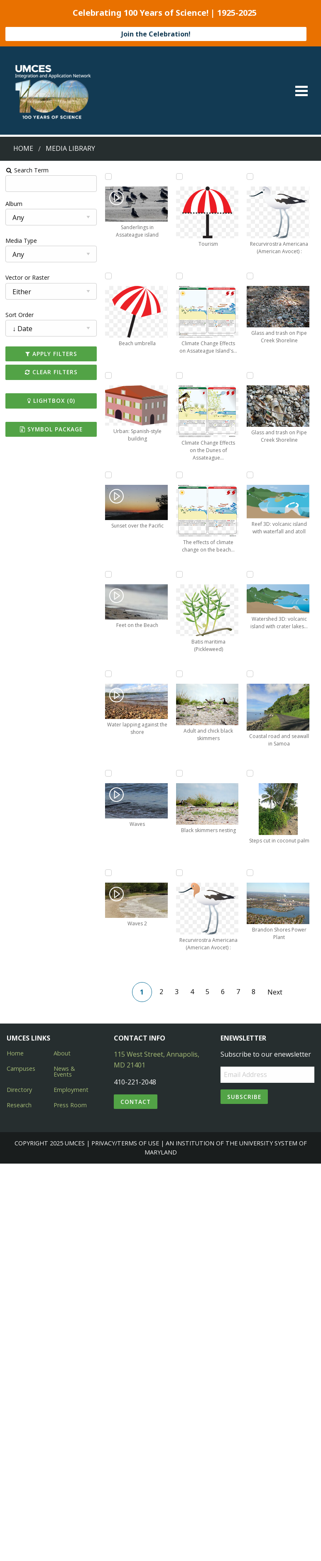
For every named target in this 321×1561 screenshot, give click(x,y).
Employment (71, 1090)
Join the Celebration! (156, 34)
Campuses (21, 1068)
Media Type (21, 240)
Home (23, 148)
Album (13, 204)
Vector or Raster (27, 277)
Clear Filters (51, 372)
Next (274, 992)
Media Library (70, 148)
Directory (19, 1090)
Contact (135, 1102)
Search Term (27, 170)
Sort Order (19, 315)
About (62, 1053)
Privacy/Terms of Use (125, 1143)
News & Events (64, 1071)
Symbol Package (51, 429)
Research (19, 1105)
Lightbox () (51, 400)
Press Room (70, 1105)
